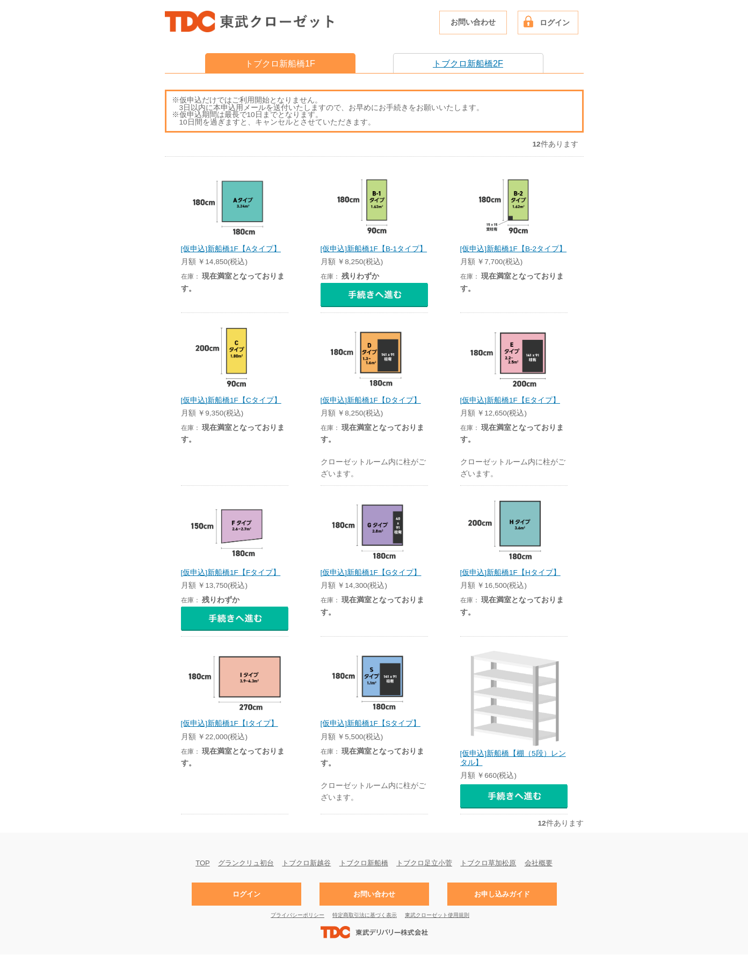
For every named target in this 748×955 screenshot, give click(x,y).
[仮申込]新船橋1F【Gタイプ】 (371, 572)
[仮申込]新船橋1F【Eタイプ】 (510, 400)
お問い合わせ (473, 22)
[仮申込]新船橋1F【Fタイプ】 (231, 572)
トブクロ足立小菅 (424, 862)
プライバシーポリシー (297, 915)
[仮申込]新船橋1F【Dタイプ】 (371, 400)
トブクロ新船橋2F (468, 63)
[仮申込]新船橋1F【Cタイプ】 (231, 400)
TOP (202, 862)
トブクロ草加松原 (488, 862)
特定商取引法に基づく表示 (364, 915)
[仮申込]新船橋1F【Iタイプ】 (229, 723)
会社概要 (539, 862)
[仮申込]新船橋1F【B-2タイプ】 (513, 249)
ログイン (555, 23)
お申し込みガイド (502, 894)
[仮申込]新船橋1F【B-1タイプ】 (374, 249)
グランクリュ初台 (246, 862)
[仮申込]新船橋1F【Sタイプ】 (370, 723)
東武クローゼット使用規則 (437, 915)
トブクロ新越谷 (306, 862)
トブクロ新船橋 (363, 862)
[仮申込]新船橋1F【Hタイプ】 (510, 572)
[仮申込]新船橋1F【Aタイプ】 (231, 249)
